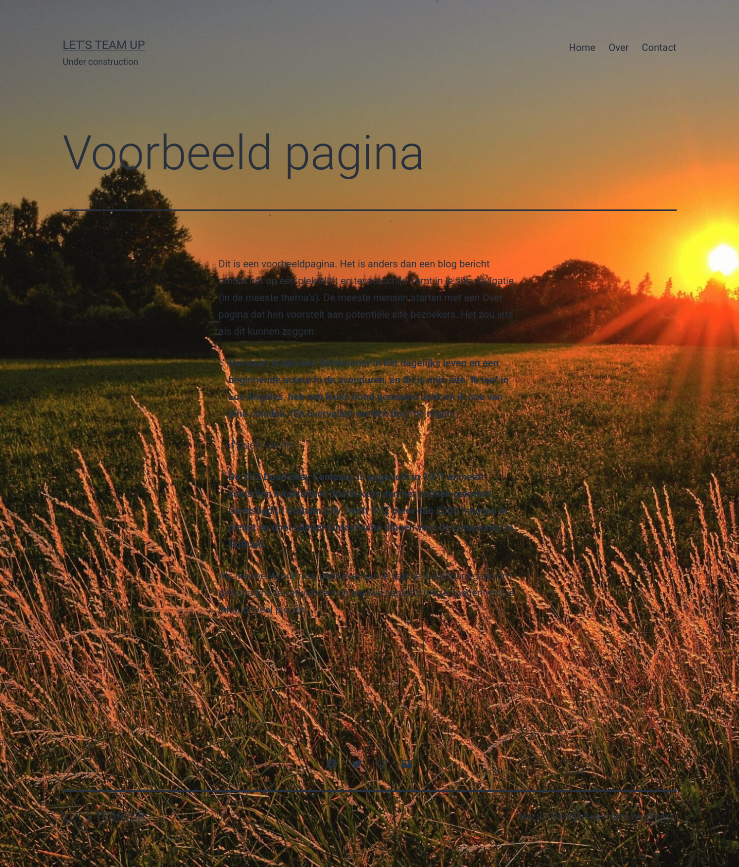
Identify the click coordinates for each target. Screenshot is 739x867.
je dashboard (441, 576)
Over (619, 47)
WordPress (652, 816)
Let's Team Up (104, 45)
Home (582, 47)
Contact (659, 47)
